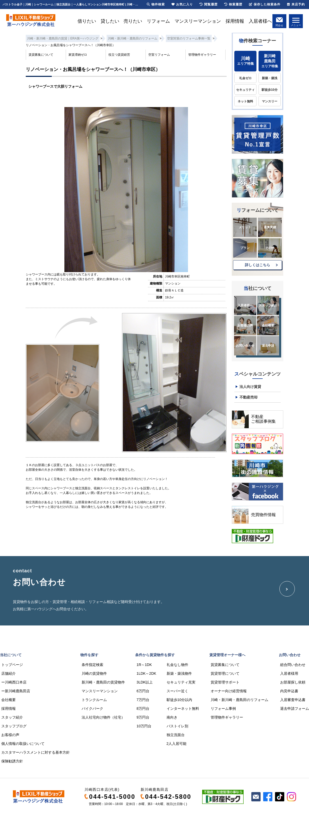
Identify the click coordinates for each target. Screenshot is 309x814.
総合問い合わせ (292, 665)
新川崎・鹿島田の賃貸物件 (103, 682)
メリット (245, 227)
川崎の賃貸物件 (94, 673)
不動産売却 (248, 397)
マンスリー (269, 101)
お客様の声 (245, 325)
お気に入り (182, 4)
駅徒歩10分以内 (179, 700)
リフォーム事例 (223, 708)
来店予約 (296, 4)
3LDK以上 (144, 682)
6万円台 (142, 691)
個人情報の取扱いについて (23, 744)
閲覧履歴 (209, 4)
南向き (172, 717)
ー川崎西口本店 (14, 682)
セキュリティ (245, 90)
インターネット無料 (183, 708)
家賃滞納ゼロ (77, 54)
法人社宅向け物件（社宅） (103, 717)
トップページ (12, 665)
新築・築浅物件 (179, 673)
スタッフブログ (14, 726)
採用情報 (235, 21)
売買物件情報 (263, 514)
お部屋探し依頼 (292, 682)
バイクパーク (92, 708)
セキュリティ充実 (181, 682)
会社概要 (268, 325)
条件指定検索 (92, 665)
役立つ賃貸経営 (119, 54)
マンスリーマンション (198, 21)
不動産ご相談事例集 (263, 419)
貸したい (110, 21)
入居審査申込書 (292, 700)
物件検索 (156, 4)
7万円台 (142, 700)
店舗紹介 (8, 673)
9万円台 (142, 717)
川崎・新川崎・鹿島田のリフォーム (239, 700)
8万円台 (142, 708)
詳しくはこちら (257, 265)
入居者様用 (289, 673)
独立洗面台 (176, 735)
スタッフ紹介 (268, 305)
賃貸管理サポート (225, 682)
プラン (245, 248)
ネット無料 (245, 101)
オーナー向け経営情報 (229, 691)
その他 (269, 248)
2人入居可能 (177, 744)
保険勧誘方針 (12, 761)
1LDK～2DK (146, 673)
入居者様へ (260, 21)
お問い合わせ (245, 345)
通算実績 (270, 227)
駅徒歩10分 (269, 90)
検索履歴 (233, 4)
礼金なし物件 (177, 665)
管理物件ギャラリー (202, 54)
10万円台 (143, 726)
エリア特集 (245, 61)
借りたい (87, 21)
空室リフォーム (159, 54)
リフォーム (158, 21)
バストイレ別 (177, 726)
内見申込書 (289, 691)
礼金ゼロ (245, 78)
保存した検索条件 (264, 4)
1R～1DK (144, 665)
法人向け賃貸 (250, 387)
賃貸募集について (41, 54)
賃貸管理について (225, 673)
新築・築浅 (269, 78)
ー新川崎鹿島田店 (15, 691)
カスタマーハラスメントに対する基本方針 (35, 752)
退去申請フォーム (294, 708)
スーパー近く (177, 691)
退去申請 (268, 345)
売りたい (133, 21)
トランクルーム (94, 700)
